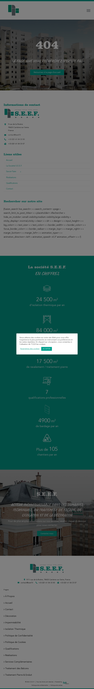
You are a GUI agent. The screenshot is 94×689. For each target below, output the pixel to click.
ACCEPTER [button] (46, 349)
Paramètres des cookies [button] (29, 349)
